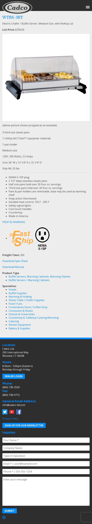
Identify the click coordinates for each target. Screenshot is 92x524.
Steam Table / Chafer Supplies (26, 300)
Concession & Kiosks (21, 310)
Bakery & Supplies (19, 328)
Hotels (12, 289)
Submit (9, 511)
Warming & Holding (20, 296)
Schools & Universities (22, 314)
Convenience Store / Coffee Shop (28, 307)
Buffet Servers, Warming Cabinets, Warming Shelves (39, 276)
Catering (14, 321)
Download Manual (13, 267)
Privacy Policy (10, 418)
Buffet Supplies (18, 293)
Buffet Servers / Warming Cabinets (29, 280)
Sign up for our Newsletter (24, 425)
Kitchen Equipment (20, 324)
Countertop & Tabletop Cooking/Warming (34, 317)
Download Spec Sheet (15, 261)
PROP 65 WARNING (13, 222)
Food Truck (15, 303)
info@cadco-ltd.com (13, 405)
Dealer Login (13, 376)
